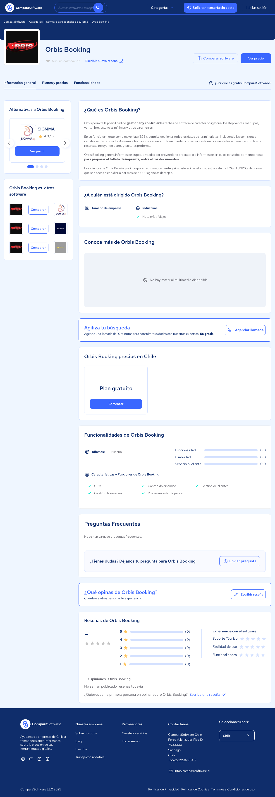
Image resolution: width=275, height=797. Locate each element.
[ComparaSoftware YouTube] (31, 759)
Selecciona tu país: (234, 722)
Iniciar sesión (256, 7)
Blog (78, 741)
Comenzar (116, 404)
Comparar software (215, 58)
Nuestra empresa (89, 724)
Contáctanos (178, 724)
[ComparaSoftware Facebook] (39, 759)
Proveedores (132, 724)
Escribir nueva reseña (104, 61)
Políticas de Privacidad (163, 789)
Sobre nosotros (86, 733)
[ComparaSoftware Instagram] (47, 759)
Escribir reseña (248, 594)
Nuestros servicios (134, 733)
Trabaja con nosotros (89, 757)
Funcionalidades (87, 82)
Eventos (81, 749)
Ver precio (256, 58)
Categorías (163, 7)
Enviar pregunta (239, 561)
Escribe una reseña (207, 694)
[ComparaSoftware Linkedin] (23, 759)
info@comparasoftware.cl (189, 771)
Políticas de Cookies (195, 789)
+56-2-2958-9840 (182, 760)
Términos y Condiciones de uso (233, 789)
